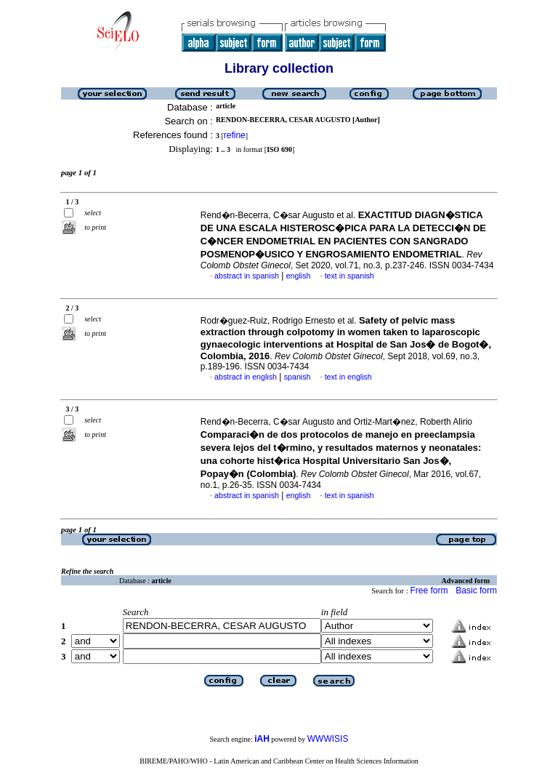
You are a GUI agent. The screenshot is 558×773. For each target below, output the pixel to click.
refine (235, 135)
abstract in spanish (246, 275)
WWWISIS (328, 739)
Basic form (476, 590)
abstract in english (245, 376)
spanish (297, 376)
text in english (348, 376)
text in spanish (349, 275)
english (298, 275)
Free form (429, 590)
